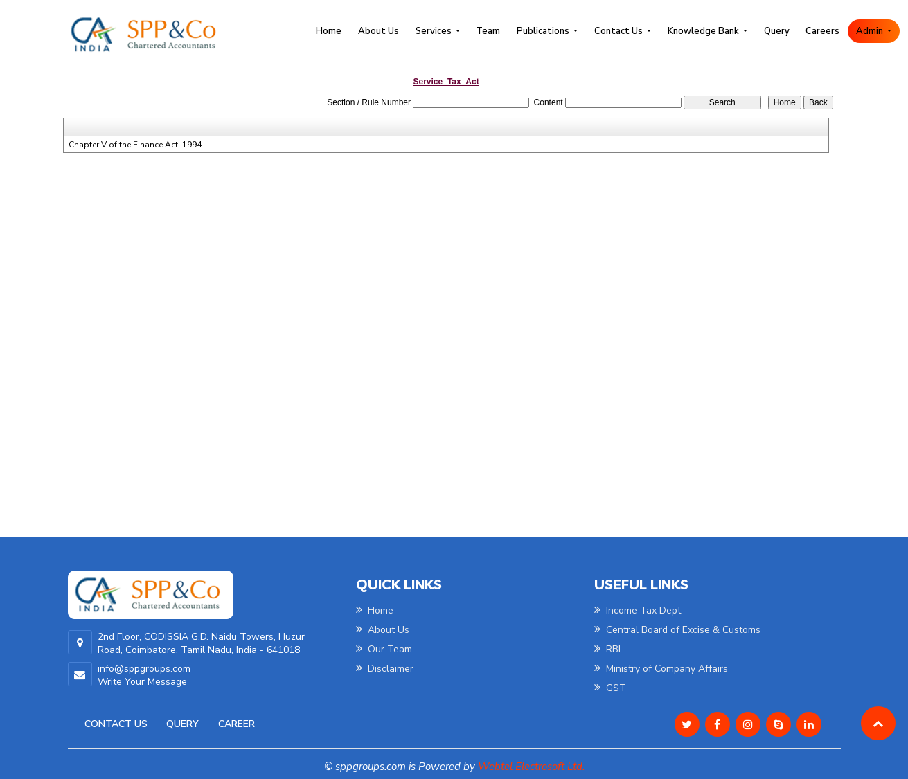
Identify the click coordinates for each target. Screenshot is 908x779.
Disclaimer (384, 668)
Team (488, 31)
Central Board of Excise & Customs (677, 629)
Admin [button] (870, 31)
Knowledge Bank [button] (704, 31)
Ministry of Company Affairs (661, 668)
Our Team (384, 649)
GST (610, 688)
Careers (822, 31)
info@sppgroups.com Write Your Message (144, 675)
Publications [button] (544, 31)
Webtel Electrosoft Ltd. (531, 766)
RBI (607, 649)
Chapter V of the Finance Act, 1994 (135, 144)
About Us (378, 31)
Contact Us (116, 724)
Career (236, 724)
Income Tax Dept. (638, 610)
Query (777, 31)
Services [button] (435, 31)
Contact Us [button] (619, 31)
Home (328, 31)
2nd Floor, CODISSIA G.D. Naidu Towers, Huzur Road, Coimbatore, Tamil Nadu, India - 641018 (201, 643)
